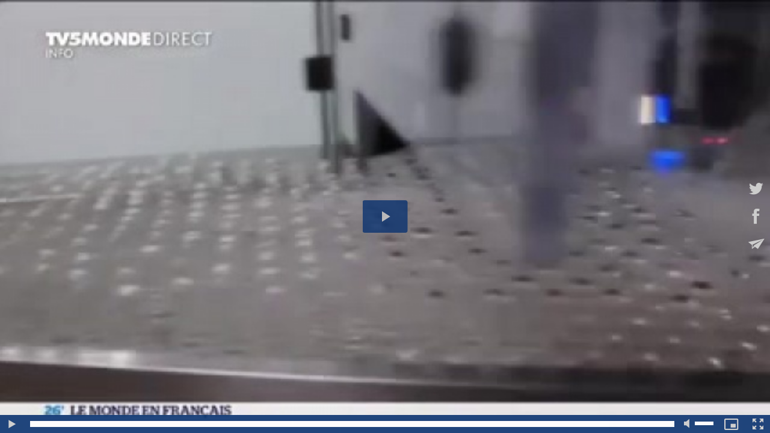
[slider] (352, 424)
